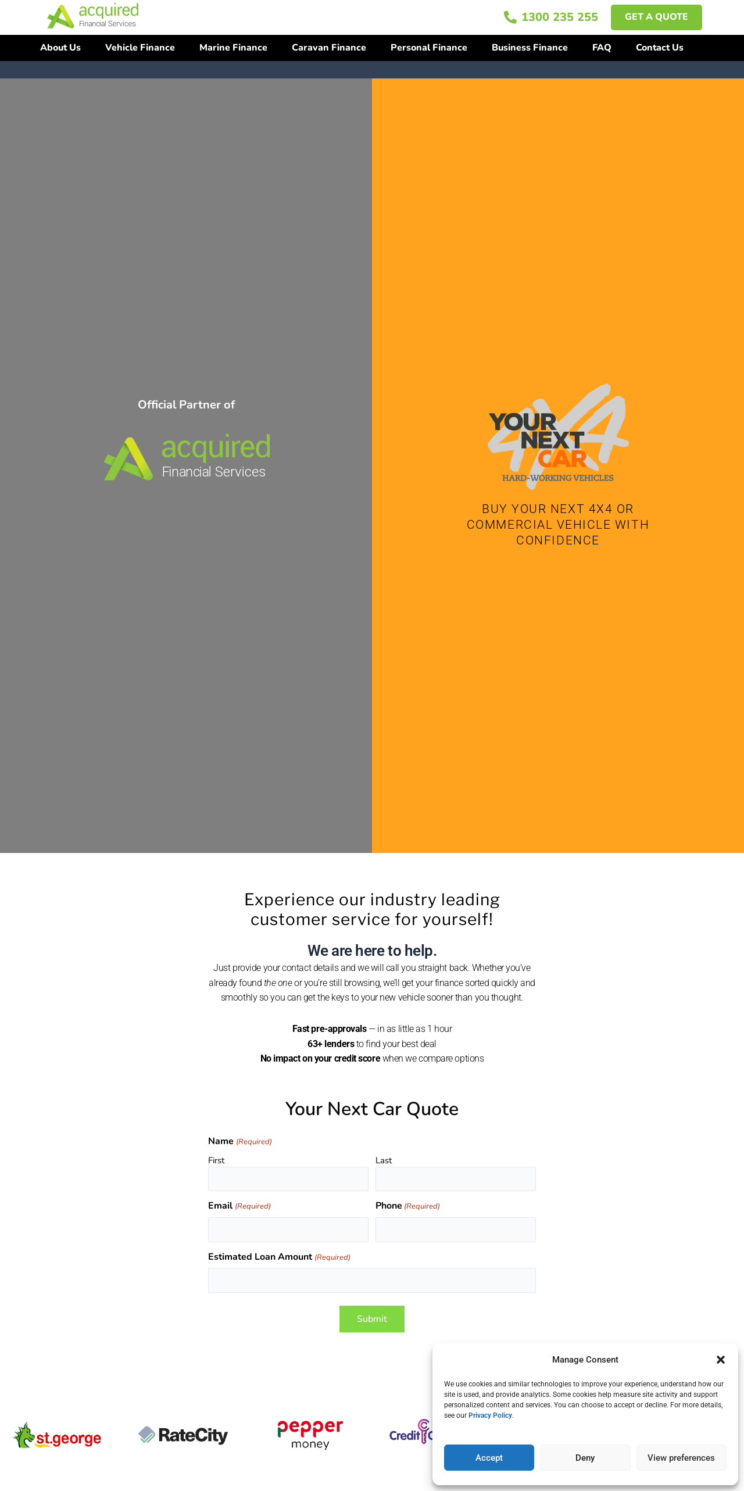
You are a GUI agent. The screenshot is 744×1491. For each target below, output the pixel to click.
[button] (721, 1359)
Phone (407, 1206)
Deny (585, 1458)
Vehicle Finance (140, 47)
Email (239, 1206)
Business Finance (530, 47)
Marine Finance (233, 47)
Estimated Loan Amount (279, 1258)
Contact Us (660, 47)
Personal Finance (429, 47)
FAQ (601, 47)
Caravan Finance (329, 47)
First (216, 1160)
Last (383, 1160)
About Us (60, 47)
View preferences (681, 1458)
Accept (489, 1458)
